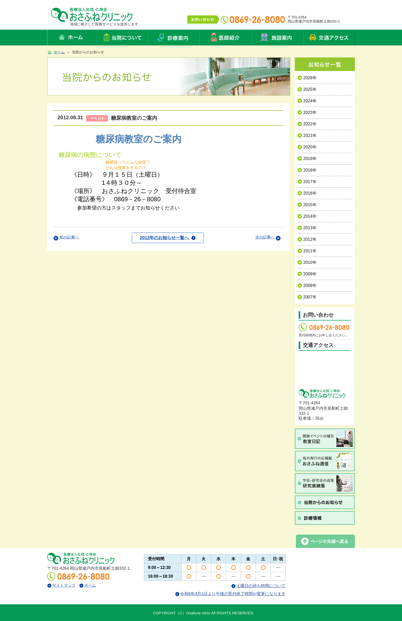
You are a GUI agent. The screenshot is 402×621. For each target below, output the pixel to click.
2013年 (307, 228)
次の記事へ (265, 237)
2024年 (307, 101)
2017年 (307, 181)
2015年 (307, 205)
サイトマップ (61, 585)
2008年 (307, 285)
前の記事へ (69, 237)
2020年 (307, 147)
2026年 (307, 78)
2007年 (307, 297)
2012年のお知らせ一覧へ (168, 237)
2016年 (307, 193)
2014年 (307, 216)
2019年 (307, 158)
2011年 (307, 251)
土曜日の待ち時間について (258, 586)
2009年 (307, 274)
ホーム (59, 52)
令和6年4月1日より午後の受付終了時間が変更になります (230, 594)
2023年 (307, 112)
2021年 (307, 135)
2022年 (307, 124)
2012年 (307, 239)
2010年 (307, 262)
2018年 (307, 170)
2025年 (307, 89)
